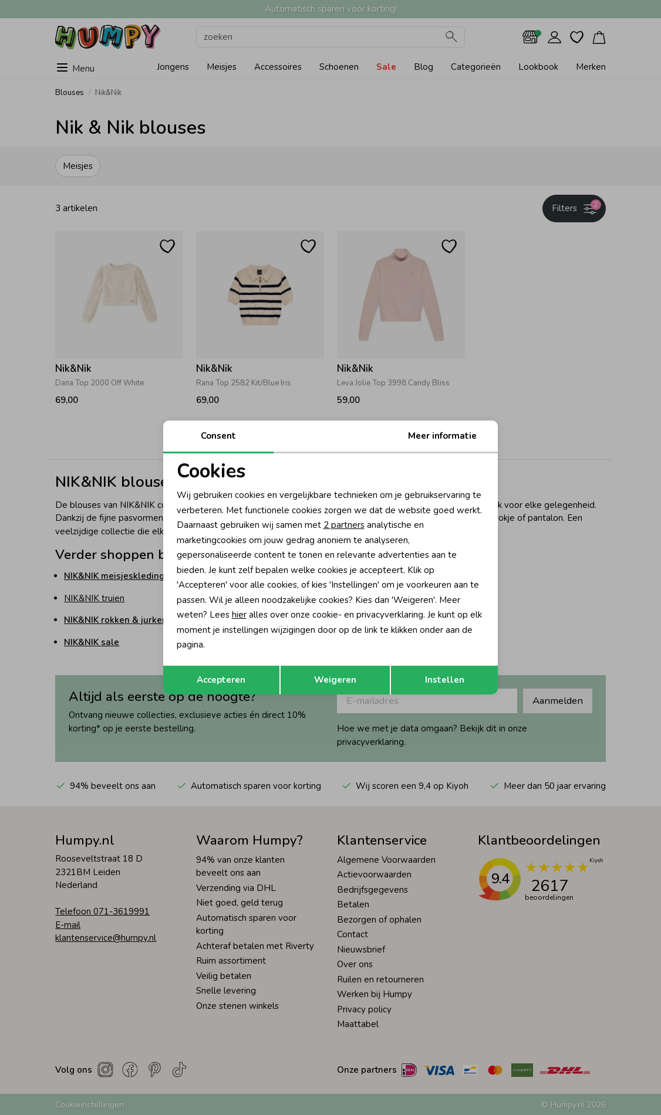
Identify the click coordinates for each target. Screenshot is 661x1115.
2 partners (344, 525)
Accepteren (221, 680)
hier (239, 615)
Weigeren (335, 680)
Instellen (444, 680)
